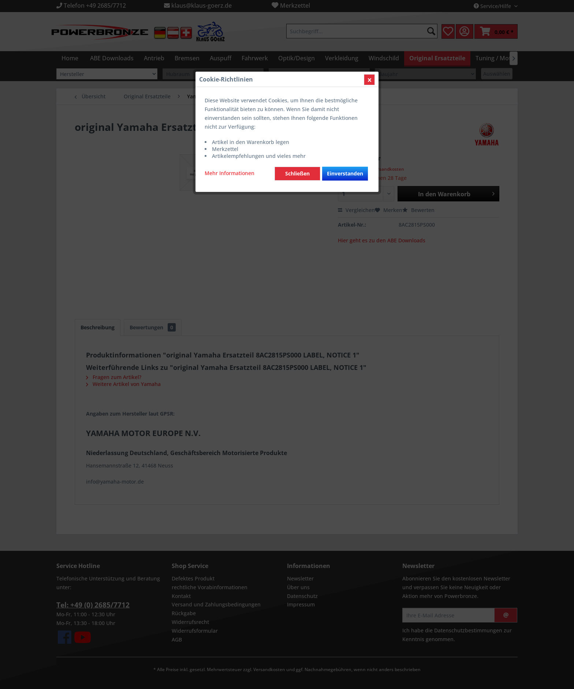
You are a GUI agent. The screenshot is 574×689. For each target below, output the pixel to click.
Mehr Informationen (229, 173)
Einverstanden (345, 173)
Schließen (297, 173)
